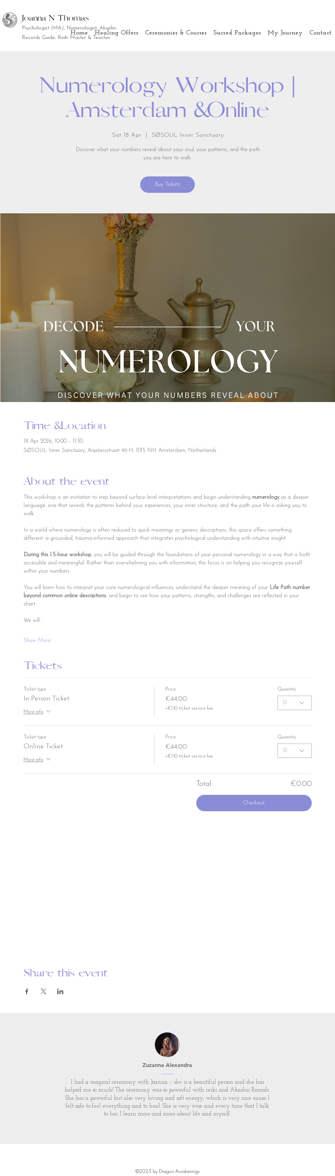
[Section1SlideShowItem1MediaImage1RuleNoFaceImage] (167, 1126)
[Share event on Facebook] (27, 991)
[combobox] (295, 702)
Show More (37, 640)
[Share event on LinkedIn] (60, 991)
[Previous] (37, 1078)
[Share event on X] (43, 991)
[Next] (298, 1078)
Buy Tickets (167, 184)
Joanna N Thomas (55, 18)
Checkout (254, 803)
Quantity (287, 689)
